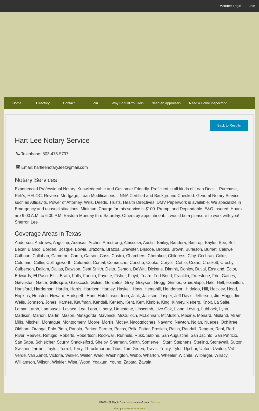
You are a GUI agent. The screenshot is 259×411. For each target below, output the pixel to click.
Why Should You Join (128, 103)
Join (252, 6)
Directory (43, 103)
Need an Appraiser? (166, 103)
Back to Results (229, 125)
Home (17, 103)
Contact (69, 103)
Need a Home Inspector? (208, 103)
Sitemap (155, 402)
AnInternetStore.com (133, 408)
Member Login (230, 6)
